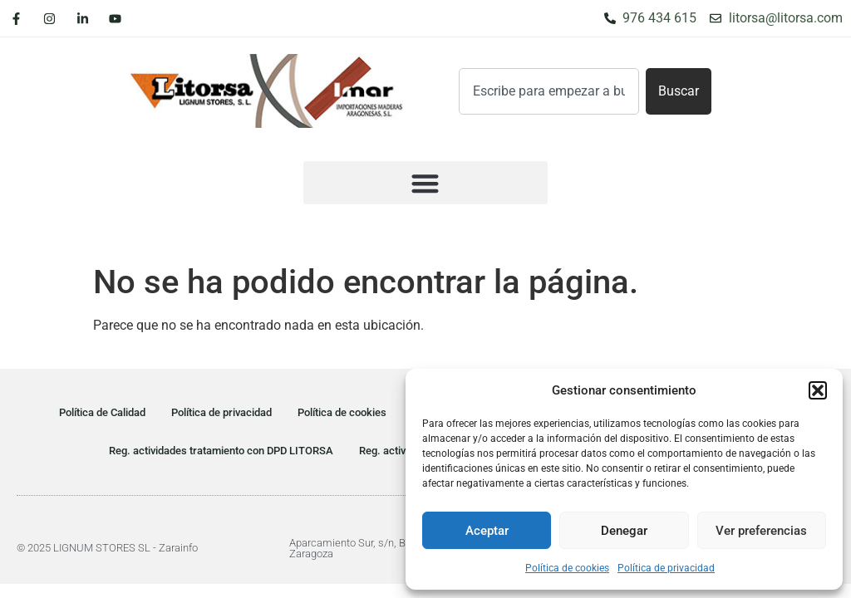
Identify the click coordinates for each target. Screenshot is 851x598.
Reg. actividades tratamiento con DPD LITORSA (221, 450)
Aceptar (487, 530)
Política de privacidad (666, 568)
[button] (817, 390)
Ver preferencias (761, 530)
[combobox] (549, 91)
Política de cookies (567, 568)
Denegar (624, 530)
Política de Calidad (102, 412)
